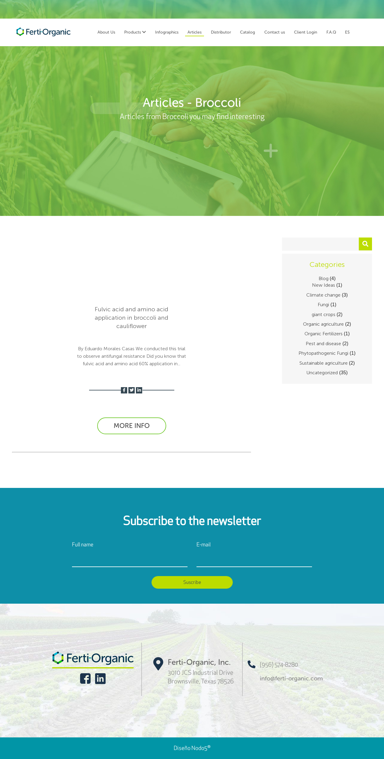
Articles (195, 32)
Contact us (274, 32)
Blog (323, 278)
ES (347, 32)
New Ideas (323, 285)
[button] (365, 244)
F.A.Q (331, 32)
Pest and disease (323, 343)
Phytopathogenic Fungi (323, 353)
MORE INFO (132, 426)
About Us (106, 32)
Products (135, 32)
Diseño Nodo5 (192, 748)
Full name (82, 544)
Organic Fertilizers (323, 333)
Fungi (323, 304)
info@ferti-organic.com (291, 678)
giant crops (323, 314)
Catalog (247, 32)
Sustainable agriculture (323, 363)
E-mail (203, 544)
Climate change (323, 295)
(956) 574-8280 (273, 664)
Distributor (221, 32)
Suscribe (192, 582)
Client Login (305, 32)
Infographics (166, 32)
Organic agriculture (323, 324)
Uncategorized (322, 372)
